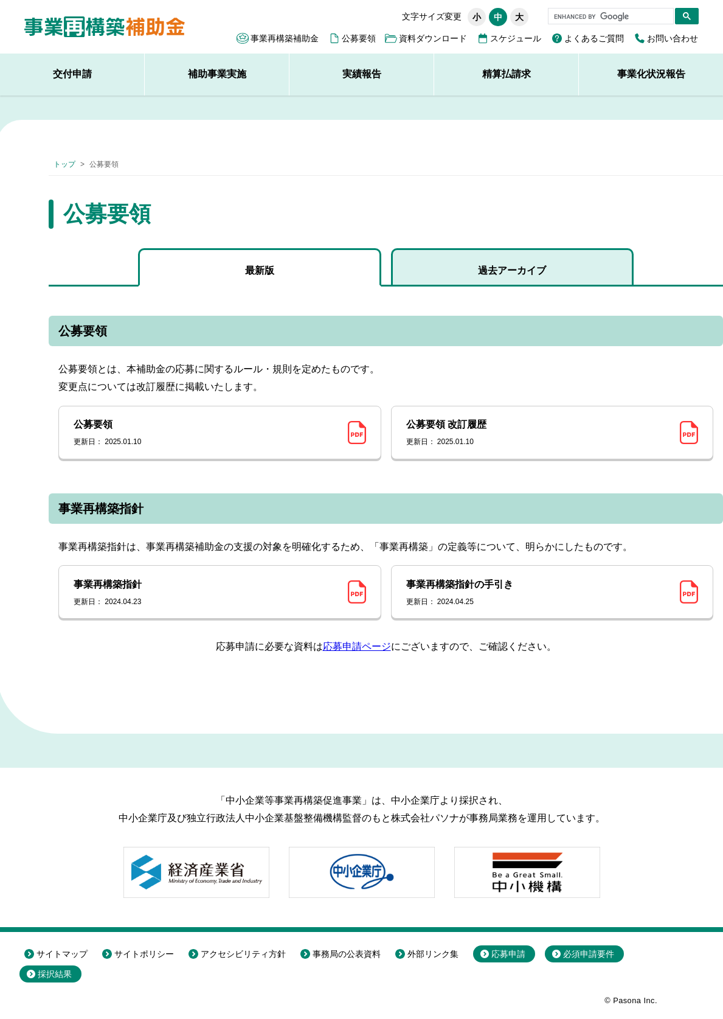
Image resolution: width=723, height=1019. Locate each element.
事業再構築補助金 (285, 38)
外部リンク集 (432, 954)
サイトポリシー (144, 954)
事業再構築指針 (206, 593)
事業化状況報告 (651, 74)
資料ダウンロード (433, 38)
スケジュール (515, 38)
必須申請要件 (588, 954)
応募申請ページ (357, 646)
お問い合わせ (672, 38)
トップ (64, 164)
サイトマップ (62, 954)
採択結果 (55, 974)
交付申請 (72, 74)
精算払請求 (506, 74)
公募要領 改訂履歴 (539, 433)
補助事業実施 (217, 74)
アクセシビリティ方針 (243, 954)
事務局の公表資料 (347, 954)
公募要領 (359, 38)
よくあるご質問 (594, 38)
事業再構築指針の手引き (539, 593)
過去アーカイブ (512, 270)
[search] (609, 16)
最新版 (259, 270)
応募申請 (508, 954)
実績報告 (361, 74)
